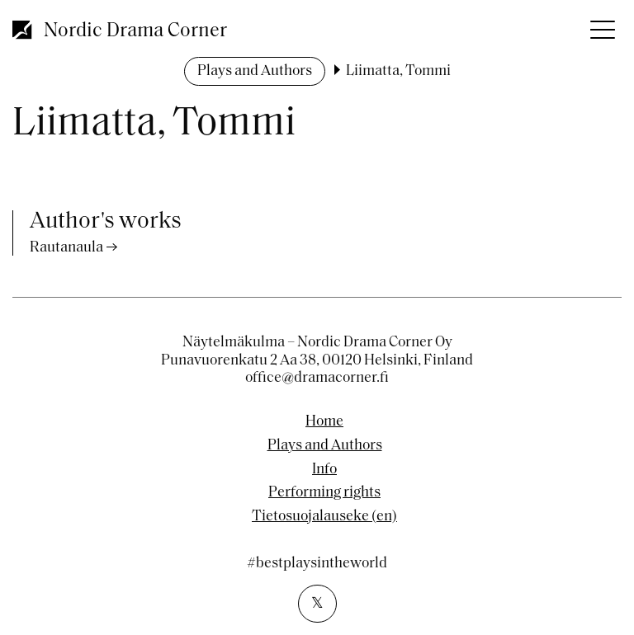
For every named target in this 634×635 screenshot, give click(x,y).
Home (324, 422)
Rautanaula (66, 248)
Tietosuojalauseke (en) (324, 517)
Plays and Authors (254, 71)
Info (324, 470)
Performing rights (324, 493)
